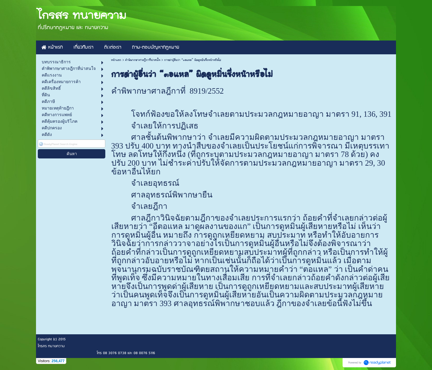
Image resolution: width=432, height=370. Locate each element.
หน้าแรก (116, 60)
